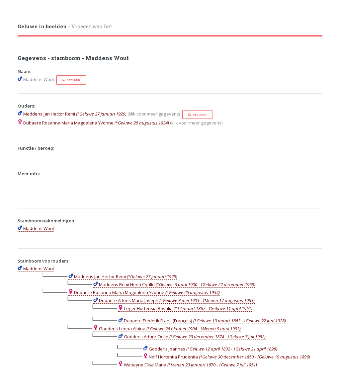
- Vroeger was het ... (67, 26)
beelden (73, 80)
